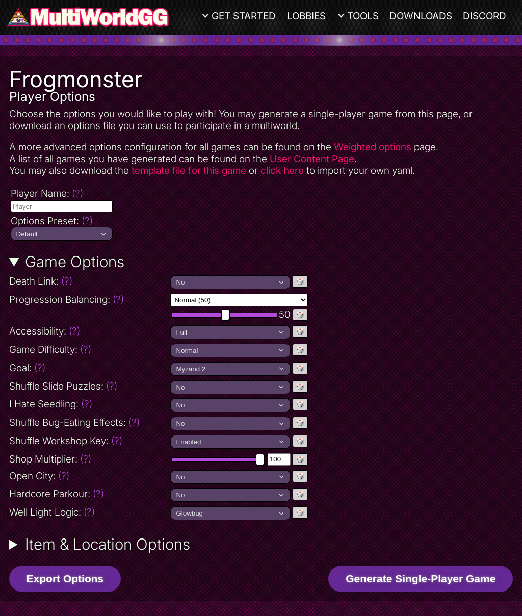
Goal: (27, 368)
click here (282, 170)
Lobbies (306, 16)
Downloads (420, 16)
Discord (484, 16)
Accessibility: (89, 331)
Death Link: (85, 281)
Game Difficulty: (50, 349)
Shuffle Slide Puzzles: (63, 386)
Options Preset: (52, 221)
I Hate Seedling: (50, 404)
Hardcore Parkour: (56, 494)
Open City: (39, 476)
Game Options (74, 261)
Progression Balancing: (89, 299)
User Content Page (312, 159)
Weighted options (372, 147)
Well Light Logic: (52, 512)
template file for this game (189, 170)
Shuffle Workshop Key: (65, 441)
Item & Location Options (107, 544)
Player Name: (47, 193)
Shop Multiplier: (50, 459)
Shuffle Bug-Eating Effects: (74, 422)
